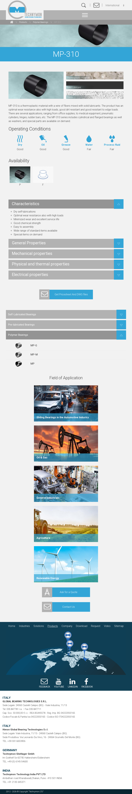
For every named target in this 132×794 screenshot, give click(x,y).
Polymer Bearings (40, 22)
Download (81, 626)
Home (11, 626)
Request (95, 626)
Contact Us (58, 607)
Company (67, 626)
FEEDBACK (44, 686)
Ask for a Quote (59, 592)
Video (107, 626)
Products (23, 22)
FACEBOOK (87, 686)
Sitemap (119, 626)
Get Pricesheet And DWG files (63, 294)
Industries (24, 626)
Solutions (38, 626)
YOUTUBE (59, 686)
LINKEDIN (73, 686)
